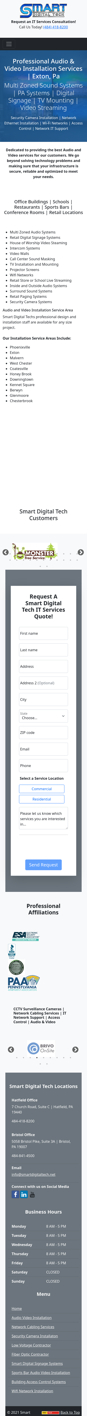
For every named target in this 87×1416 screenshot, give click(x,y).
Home (17, 1308)
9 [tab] (64, 554)
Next (74, 1048)
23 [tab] (40, 566)
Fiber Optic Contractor (30, 1354)
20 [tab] (64, 560)
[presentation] (53, 849)
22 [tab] (77, 560)
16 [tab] (37, 560)
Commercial (42, 788)
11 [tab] (77, 554)
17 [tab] (43, 560)
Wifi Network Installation (32, 1391)
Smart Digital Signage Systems (37, 1363)
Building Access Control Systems (39, 1381)
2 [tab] (17, 554)
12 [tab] (10, 560)
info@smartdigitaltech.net (33, 1174)
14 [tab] (23, 560)
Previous (4, 551)
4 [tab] (30, 554)
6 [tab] (43, 554)
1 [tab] (10, 554)
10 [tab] (70, 554)
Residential (41, 799)
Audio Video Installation (32, 1317)
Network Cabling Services (33, 1326)
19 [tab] (57, 560)
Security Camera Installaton (35, 1336)
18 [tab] (50, 560)
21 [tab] (70, 560)
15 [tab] (30, 560)
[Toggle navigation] (9, 44)
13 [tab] (17, 560)
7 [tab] (50, 554)
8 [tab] (57, 554)
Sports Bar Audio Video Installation (41, 1372)
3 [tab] (23, 554)
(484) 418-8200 (55, 27)
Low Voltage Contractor (31, 1345)
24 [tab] (47, 566)
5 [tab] (37, 554)
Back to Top (70, 1412)
